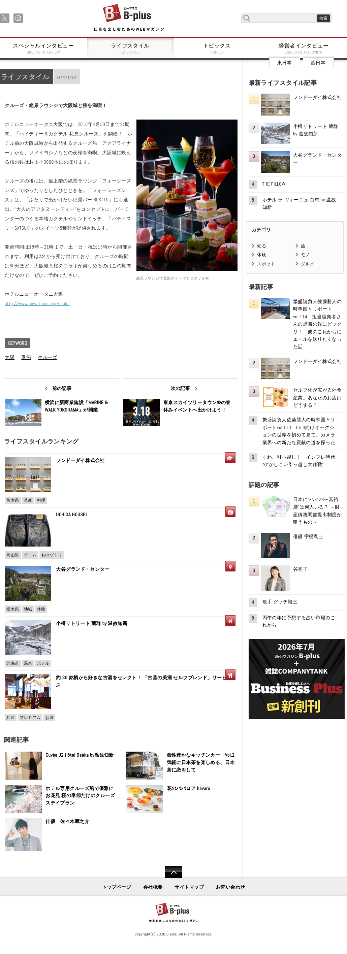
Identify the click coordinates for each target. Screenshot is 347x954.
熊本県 (12, 500)
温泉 (28, 663)
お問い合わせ (230, 887)
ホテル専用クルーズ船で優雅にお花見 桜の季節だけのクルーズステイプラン (80, 795)
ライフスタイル (130, 48)
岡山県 (12, 555)
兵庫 (10, 717)
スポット (266, 264)
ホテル (43, 663)
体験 (41, 609)
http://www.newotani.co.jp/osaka (37, 303)
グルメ (307, 264)
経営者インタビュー (303, 48)
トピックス (217, 48)
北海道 (12, 663)
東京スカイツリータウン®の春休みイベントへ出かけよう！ (197, 406)
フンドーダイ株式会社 (82, 460)
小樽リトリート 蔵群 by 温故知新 (91, 623)
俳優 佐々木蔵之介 (67, 821)
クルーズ (47, 357)
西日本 (318, 63)
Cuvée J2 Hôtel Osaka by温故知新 (79, 755)
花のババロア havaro (188, 788)
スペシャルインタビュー (43, 48)
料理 (41, 500)
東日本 (284, 63)
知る (261, 246)
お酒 (49, 717)
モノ (305, 255)
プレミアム (30, 717)
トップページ (116, 887)
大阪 (9, 357)
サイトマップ (189, 887)
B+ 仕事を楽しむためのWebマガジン (128, 18)
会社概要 (153, 887)
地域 (28, 609)
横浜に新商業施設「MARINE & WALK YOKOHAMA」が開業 (76, 406)
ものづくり (51, 555)
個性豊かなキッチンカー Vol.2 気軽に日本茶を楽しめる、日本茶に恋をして (201, 762)
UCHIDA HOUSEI (71, 515)
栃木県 (12, 609)
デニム (30, 555)
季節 (26, 357)
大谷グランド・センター (82, 569)
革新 (28, 500)
